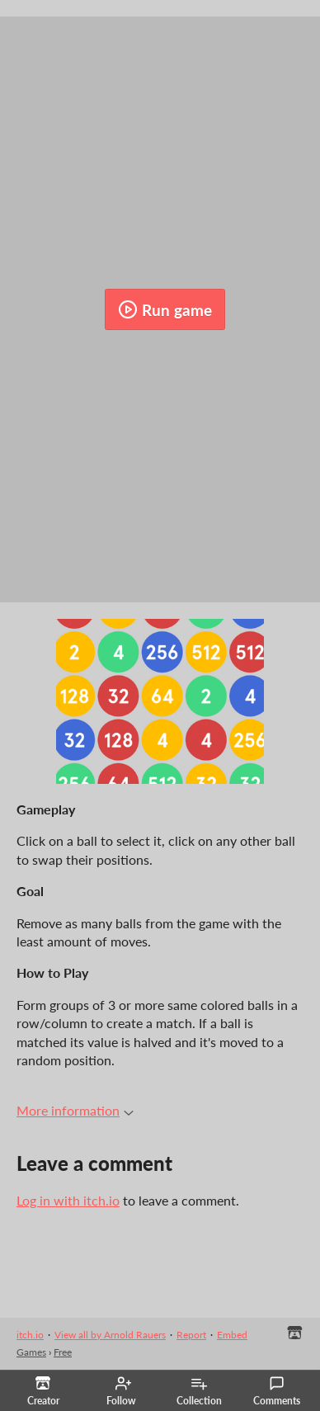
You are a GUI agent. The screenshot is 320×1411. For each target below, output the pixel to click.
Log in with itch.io (68, 1200)
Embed (232, 1334)
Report (191, 1334)
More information (75, 1110)
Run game (165, 309)
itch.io (30, 1334)
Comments (276, 1391)
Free (63, 1352)
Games (31, 1352)
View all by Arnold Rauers (110, 1334)
